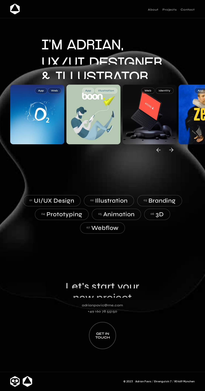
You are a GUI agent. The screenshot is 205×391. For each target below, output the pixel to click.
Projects (169, 9)
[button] (158, 150)
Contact (188, 9)
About (153, 9)
